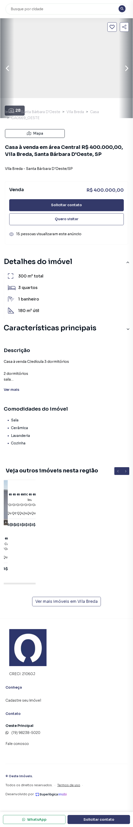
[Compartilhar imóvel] (124, 27)
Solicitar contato (66, 205)
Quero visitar (66, 219)
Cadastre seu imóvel (23, 700)
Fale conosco (17, 743)
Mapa (35, 133)
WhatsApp (34, 819)
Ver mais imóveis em (66, 602)
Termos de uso (68, 785)
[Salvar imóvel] (112, 27)
